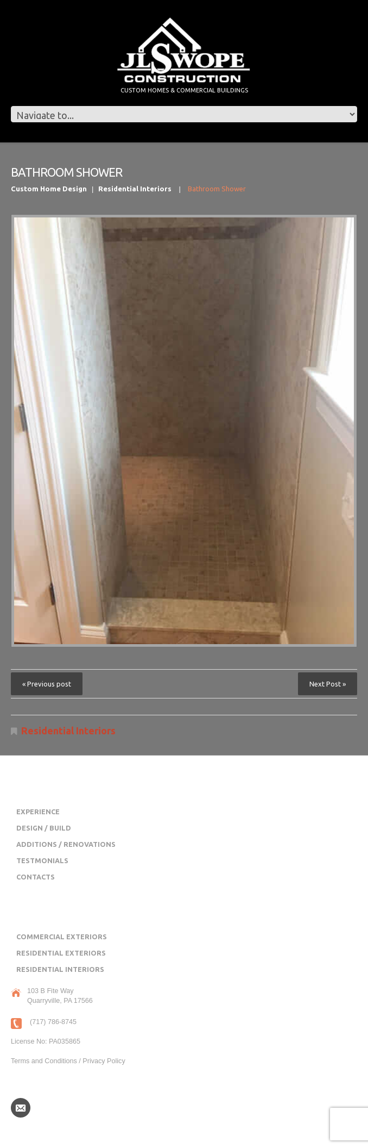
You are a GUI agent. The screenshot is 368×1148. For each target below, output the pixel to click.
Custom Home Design (49, 188)
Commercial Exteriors (61, 936)
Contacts (35, 877)
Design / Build (43, 828)
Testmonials (42, 860)
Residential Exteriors (61, 953)
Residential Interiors (135, 188)
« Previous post (46, 684)
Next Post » (327, 684)
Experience (38, 811)
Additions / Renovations (66, 844)
